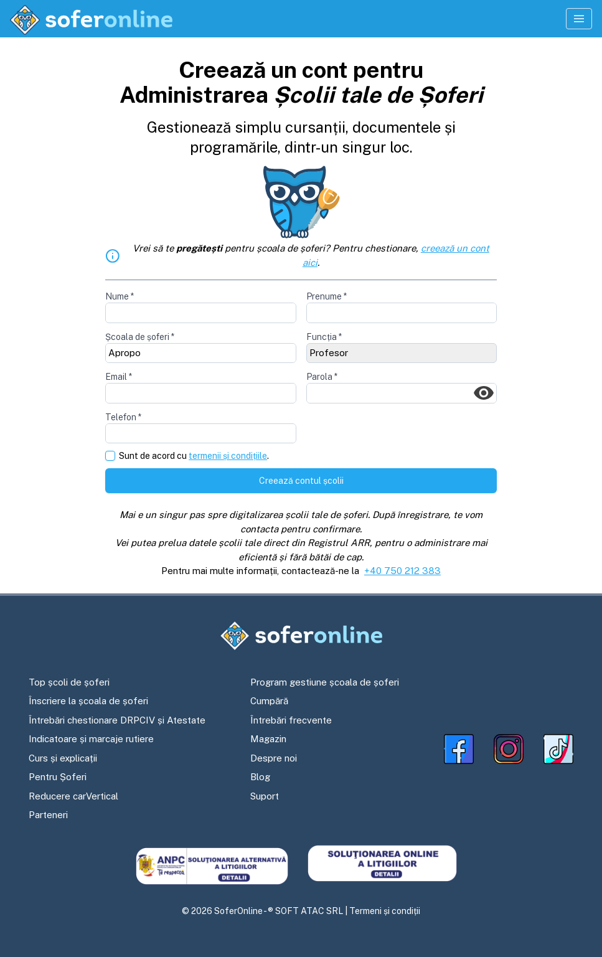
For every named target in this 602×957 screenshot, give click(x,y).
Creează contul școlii (301, 481)
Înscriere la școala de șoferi (88, 700)
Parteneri (48, 814)
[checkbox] (110, 456)
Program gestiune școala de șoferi (324, 682)
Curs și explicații (63, 758)
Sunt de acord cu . (194, 456)
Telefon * (123, 417)
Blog (260, 776)
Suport (264, 796)
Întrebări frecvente (291, 720)
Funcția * (324, 337)
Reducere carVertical (73, 796)
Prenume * (326, 296)
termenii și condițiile (228, 456)
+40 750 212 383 (402, 570)
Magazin (268, 738)
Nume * (119, 296)
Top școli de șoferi (69, 682)
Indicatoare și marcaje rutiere (91, 738)
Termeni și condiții (384, 911)
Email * (118, 377)
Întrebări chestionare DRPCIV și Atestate (117, 720)
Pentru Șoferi (58, 776)
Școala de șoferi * (139, 337)
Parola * (321, 377)
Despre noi (273, 758)
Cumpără (269, 700)
